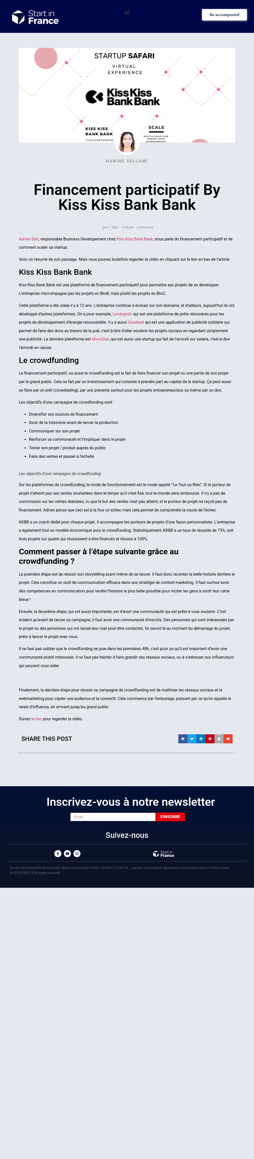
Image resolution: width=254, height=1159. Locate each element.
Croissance (146, 227)
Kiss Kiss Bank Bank (135, 239)
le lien (36, 719)
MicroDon (100, 339)
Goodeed (136, 322)
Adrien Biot (28, 239)
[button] (127, 13)
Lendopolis (122, 314)
